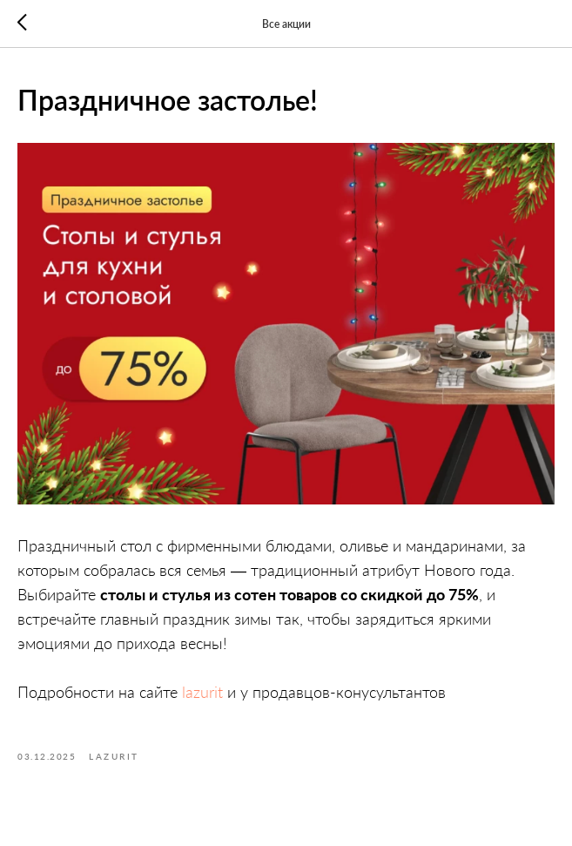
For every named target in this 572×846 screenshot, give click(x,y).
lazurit (202, 691)
